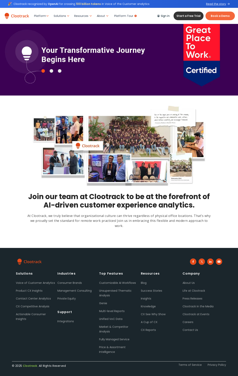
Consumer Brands (69, 283)
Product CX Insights (29, 291)
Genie (103, 303)
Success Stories (151, 291)
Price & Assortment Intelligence (112, 349)
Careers (188, 322)
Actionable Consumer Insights (31, 316)
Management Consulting (74, 291)
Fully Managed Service (114, 339)
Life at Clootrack (194, 291)
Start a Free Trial (188, 16)
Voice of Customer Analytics (35, 283)
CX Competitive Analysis (32, 306)
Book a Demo (220, 16)
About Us (189, 283)
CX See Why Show (153, 314)
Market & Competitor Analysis (113, 329)
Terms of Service (190, 365)
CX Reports (148, 330)
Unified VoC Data (110, 319)
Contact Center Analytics (33, 298)
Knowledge (148, 306)
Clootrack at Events (196, 314)
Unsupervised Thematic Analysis (115, 293)
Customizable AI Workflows (117, 283)
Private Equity (66, 298)
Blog (144, 283)
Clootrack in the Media (198, 306)
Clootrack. (30, 366)
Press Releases (192, 298)
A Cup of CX (149, 322)
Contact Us (190, 330)
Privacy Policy (217, 365)
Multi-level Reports (112, 311)
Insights (146, 298)
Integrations (65, 321)
